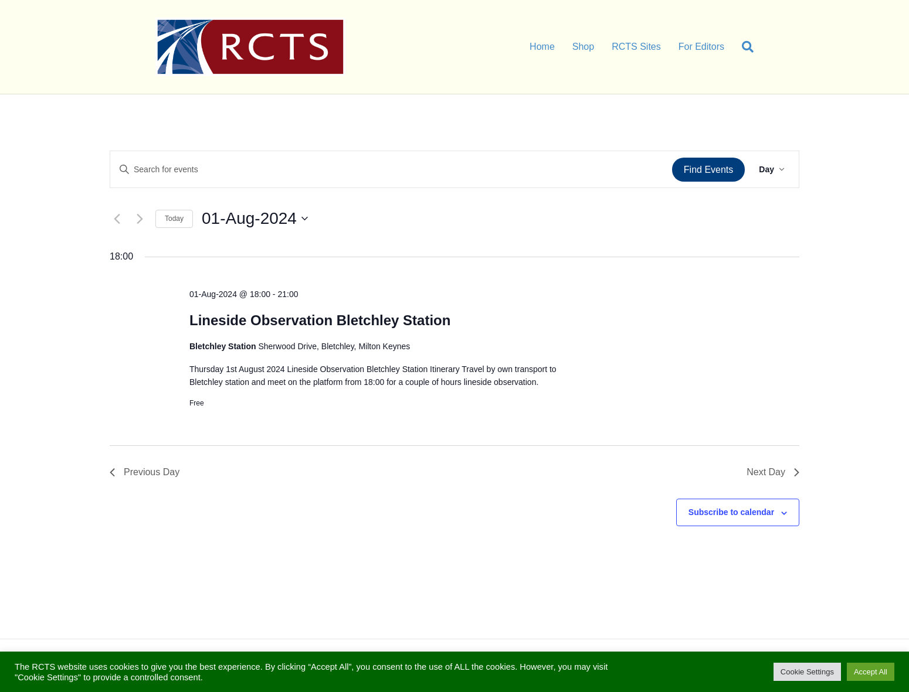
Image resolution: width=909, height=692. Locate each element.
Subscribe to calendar (731, 512)
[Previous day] (117, 219)
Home (542, 47)
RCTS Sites (636, 47)
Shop (583, 47)
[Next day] (140, 219)
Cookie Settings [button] (807, 671)
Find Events (708, 170)
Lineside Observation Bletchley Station (319, 320)
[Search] (743, 46)
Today (174, 218)
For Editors (701, 47)
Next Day (773, 472)
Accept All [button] (870, 671)
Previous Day (144, 472)
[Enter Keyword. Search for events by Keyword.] (391, 169)
